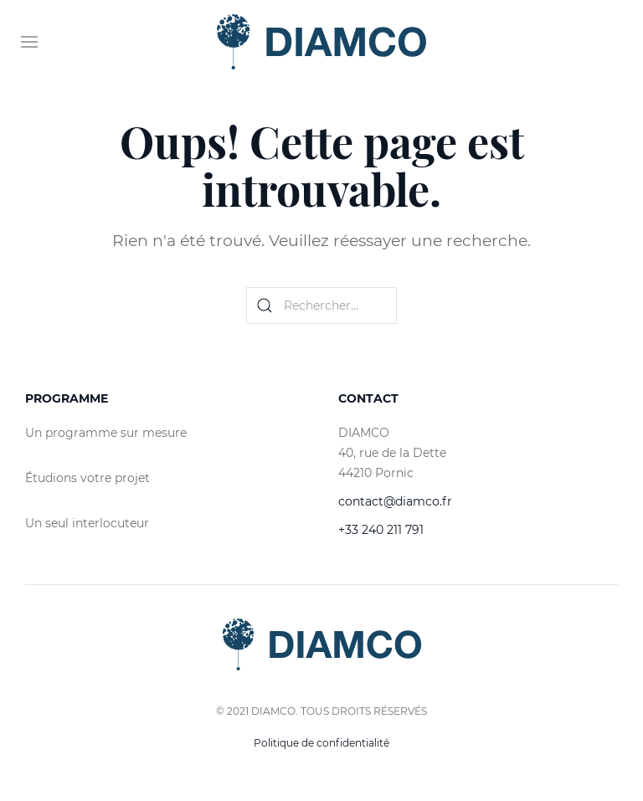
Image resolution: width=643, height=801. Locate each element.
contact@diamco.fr (395, 501)
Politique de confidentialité (321, 743)
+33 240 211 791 (381, 529)
